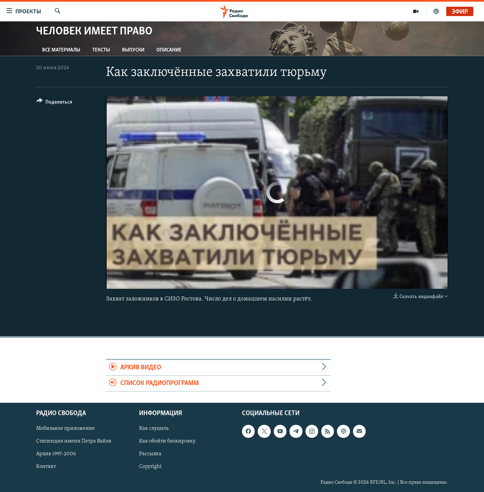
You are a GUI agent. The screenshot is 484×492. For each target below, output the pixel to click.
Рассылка (150, 454)
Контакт (46, 467)
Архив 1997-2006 (56, 454)
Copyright (150, 467)
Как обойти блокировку (167, 441)
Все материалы (61, 50)
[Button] (54, 103)
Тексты (101, 50)
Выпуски (133, 50)
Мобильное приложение (65, 429)
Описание (169, 50)
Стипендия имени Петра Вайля (73, 441)
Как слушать (153, 429)
